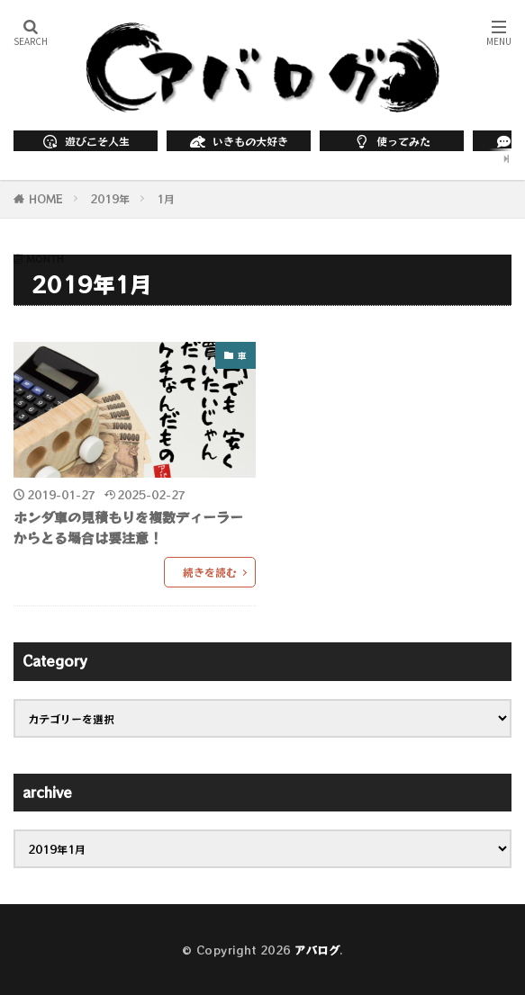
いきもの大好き (238, 140)
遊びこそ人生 (85, 140)
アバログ (316, 949)
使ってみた (391, 140)
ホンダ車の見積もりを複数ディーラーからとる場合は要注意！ (128, 527)
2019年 (110, 198)
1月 (166, 198)
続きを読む (210, 571)
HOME (46, 198)
